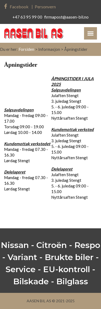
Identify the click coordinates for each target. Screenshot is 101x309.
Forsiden (26, 49)
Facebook (16, 6)
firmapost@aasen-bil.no (66, 16)
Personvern (45, 6)
